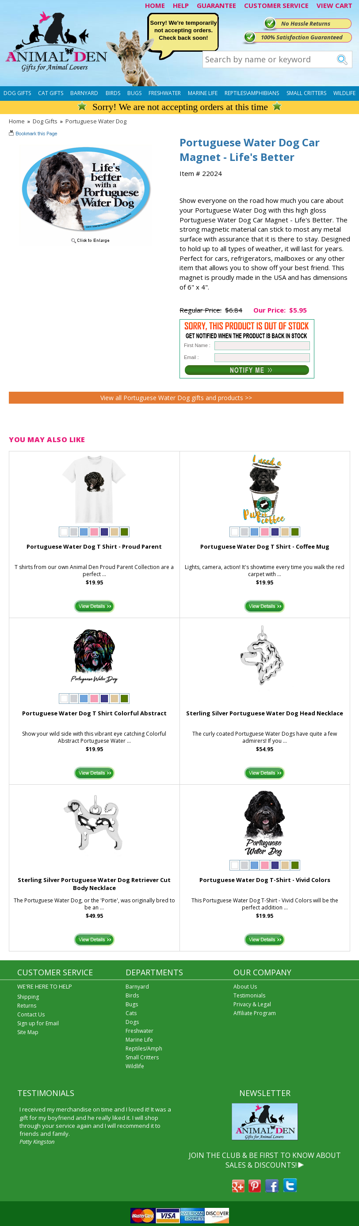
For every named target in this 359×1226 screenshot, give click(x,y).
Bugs (134, 93)
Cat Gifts (50, 93)
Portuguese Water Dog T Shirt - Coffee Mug (264, 546)
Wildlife (344, 93)
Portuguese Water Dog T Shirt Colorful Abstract (94, 713)
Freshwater (165, 93)
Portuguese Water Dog (95, 121)
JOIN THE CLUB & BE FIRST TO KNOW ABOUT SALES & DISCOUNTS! (265, 1160)
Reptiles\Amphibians (252, 93)
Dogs (132, 1022)
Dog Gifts (17, 93)
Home (17, 121)
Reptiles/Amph (144, 1048)
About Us (245, 986)
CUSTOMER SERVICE (276, 5)
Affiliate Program (254, 1013)
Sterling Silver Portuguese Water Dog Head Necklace (264, 713)
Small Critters (306, 93)
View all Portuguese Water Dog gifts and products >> (176, 397)
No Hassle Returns (305, 23)
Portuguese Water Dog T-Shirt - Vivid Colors (264, 880)
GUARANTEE (216, 5)
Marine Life (203, 93)
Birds (113, 93)
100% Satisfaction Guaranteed (302, 37)
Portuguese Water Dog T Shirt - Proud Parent (94, 546)
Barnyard (84, 93)
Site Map (27, 1032)
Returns (26, 1005)
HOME (155, 5)
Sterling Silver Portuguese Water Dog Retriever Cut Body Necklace (94, 884)
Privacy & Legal (252, 1004)
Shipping (28, 997)
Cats (131, 1013)
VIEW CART (334, 5)
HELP (181, 5)
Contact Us (31, 1014)
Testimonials (249, 995)
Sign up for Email (38, 1023)
